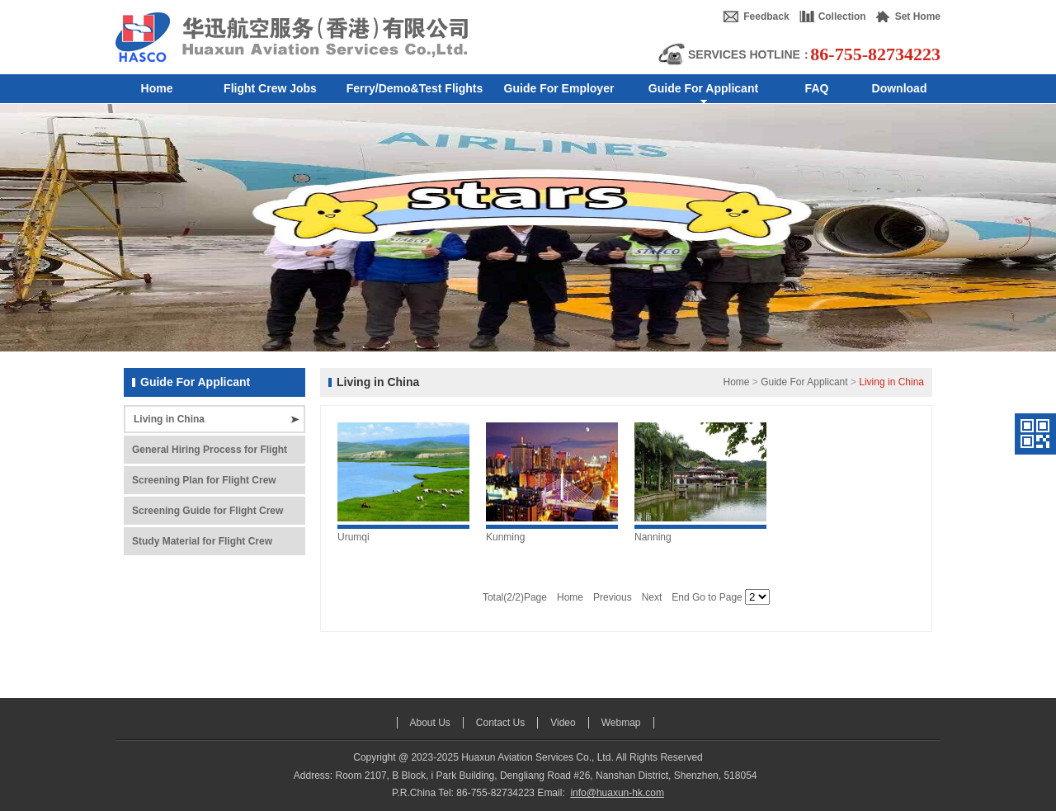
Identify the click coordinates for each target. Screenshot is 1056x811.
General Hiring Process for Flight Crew (209, 454)
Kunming (505, 537)
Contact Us (500, 722)
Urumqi (353, 537)
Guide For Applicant (804, 382)
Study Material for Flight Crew (202, 541)
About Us (430, 722)
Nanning (653, 537)
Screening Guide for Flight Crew (207, 510)
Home (736, 382)
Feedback (766, 16)
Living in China (169, 419)
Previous (612, 597)
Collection (842, 16)
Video (562, 722)
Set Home (917, 16)
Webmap (621, 722)
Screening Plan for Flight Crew (204, 480)
